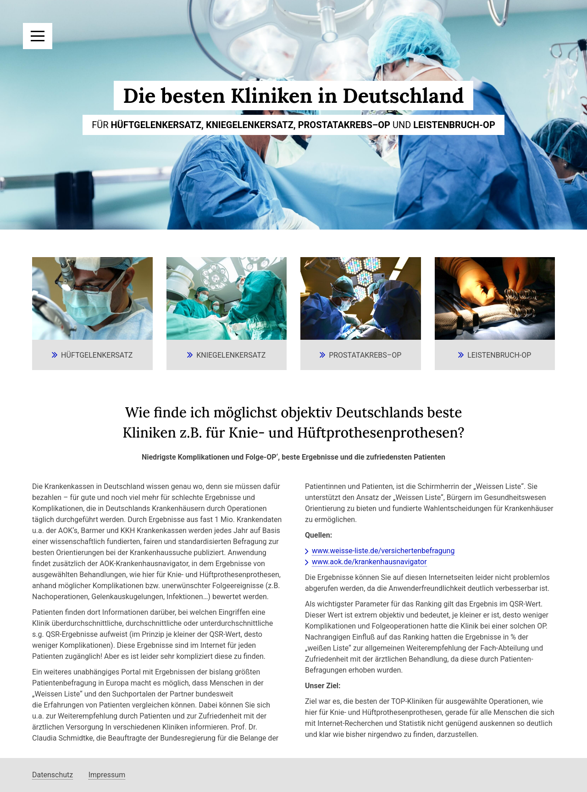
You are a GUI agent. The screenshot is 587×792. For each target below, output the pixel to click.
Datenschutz (52, 774)
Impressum (107, 774)
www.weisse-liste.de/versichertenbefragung (383, 550)
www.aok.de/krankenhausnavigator (369, 561)
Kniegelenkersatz (231, 355)
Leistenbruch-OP (499, 355)
